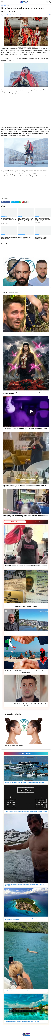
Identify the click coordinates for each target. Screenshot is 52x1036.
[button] (2, 2)
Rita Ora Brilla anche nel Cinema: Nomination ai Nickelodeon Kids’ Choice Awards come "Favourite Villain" (25, 220)
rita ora (8, 5)
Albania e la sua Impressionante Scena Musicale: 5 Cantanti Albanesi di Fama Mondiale (42, 237)
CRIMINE (5, 292)
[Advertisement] (26, 186)
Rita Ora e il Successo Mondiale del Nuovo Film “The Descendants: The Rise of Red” (43, 219)
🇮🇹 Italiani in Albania (15, 521)
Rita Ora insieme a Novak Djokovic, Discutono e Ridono (24, 236)
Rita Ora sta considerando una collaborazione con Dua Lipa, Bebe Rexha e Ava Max (9, 237)
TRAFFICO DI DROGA (13, 292)
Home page (3, 5)
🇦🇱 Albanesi (37, 521)
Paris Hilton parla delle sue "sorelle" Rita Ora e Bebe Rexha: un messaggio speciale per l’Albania (8, 220)
